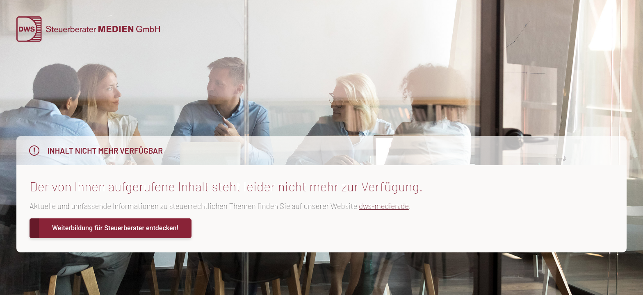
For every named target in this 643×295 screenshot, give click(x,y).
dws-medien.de (384, 206)
